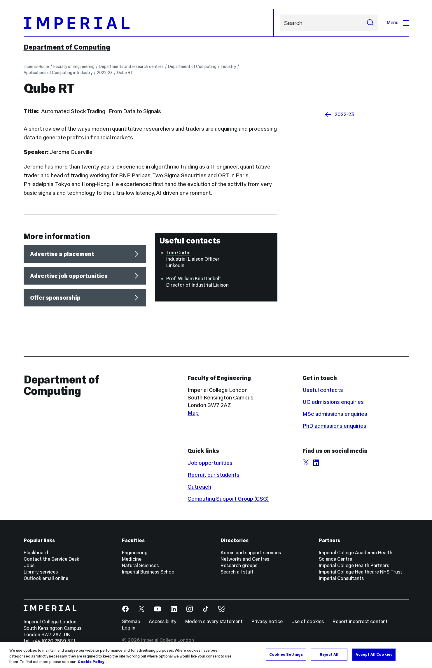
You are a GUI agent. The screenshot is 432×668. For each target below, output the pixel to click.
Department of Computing (67, 47)
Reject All (329, 654)
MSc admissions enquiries (334, 413)
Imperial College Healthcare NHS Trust (360, 572)
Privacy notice (267, 621)
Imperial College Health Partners (354, 565)
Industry (228, 66)
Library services (41, 572)
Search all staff (237, 572)
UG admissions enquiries (333, 401)
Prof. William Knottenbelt (194, 279)
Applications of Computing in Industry (58, 72)
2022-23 (105, 72)
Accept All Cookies (374, 654)
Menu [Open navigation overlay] (398, 23)
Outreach (199, 486)
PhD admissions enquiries (334, 425)
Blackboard (36, 553)
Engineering (135, 553)
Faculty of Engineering (74, 66)
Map (193, 412)
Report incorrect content (360, 621)
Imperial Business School (149, 572)
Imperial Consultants (341, 578)
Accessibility (162, 621)
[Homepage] (149, 23)
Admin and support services (251, 553)
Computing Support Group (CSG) (228, 498)
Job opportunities (210, 462)
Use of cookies (307, 621)
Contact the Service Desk (51, 559)
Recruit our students (213, 474)
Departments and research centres (131, 66)
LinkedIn (175, 265)
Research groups (239, 565)
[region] (216, 655)
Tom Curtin (178, 253)
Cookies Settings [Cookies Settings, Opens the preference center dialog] (286, 654)
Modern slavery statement (214, 621)
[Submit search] (370, 23)
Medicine (131, 559)
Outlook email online (46, 578)
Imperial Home (36, 66)
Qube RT (125, 72)
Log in (128, 628)
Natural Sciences (140, 565)
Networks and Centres (245, 559)
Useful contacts (322, 389)
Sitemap (131, 621)
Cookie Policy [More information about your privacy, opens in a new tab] (91, 662)
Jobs (29, 565)
